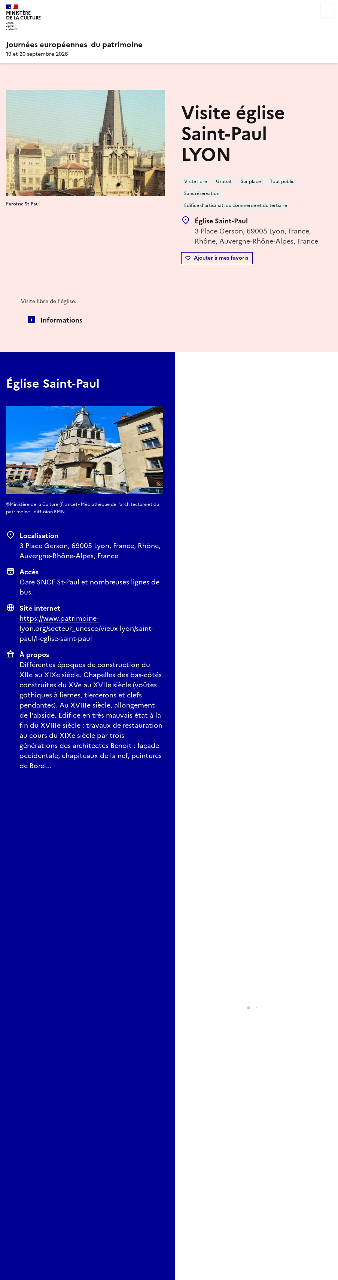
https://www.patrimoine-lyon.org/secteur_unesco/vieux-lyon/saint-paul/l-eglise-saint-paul (86, 628)
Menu (327, 10)
